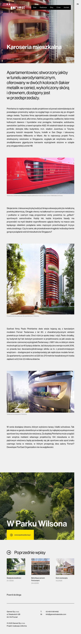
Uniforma (23, 626)
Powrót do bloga (14, 594)
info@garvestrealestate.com (56, 614)
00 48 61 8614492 (52, 612)
